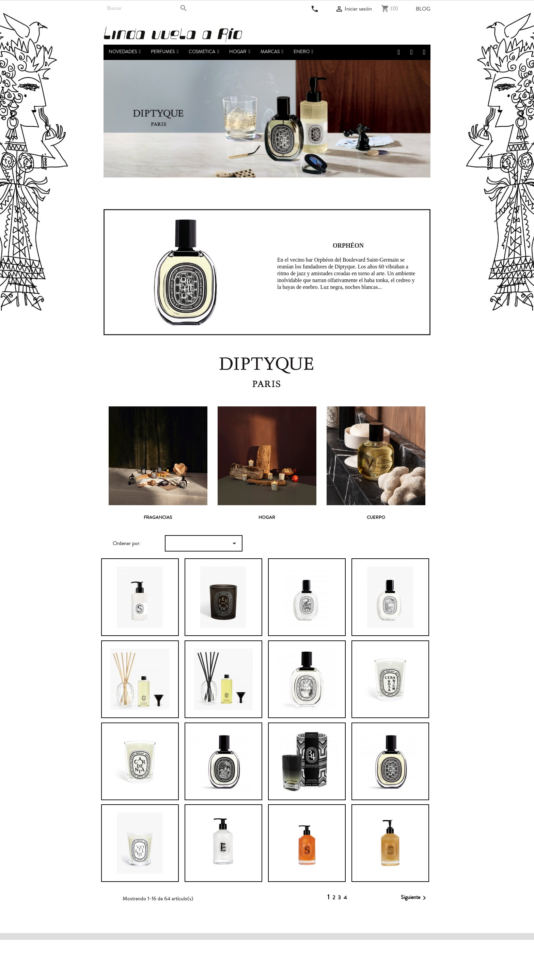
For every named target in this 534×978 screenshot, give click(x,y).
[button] (165, 52)
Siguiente (414, 898)
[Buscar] (147, 8)
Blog (423, 9)
